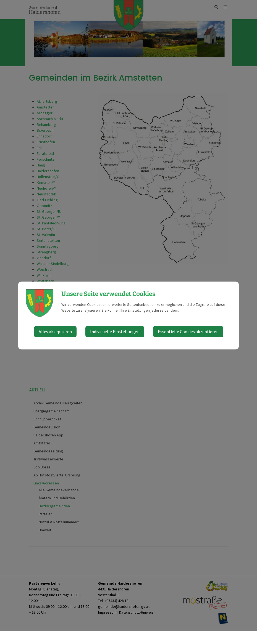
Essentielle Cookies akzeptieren (188, 331)
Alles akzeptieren (55, 331)
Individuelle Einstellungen (115, 331)
